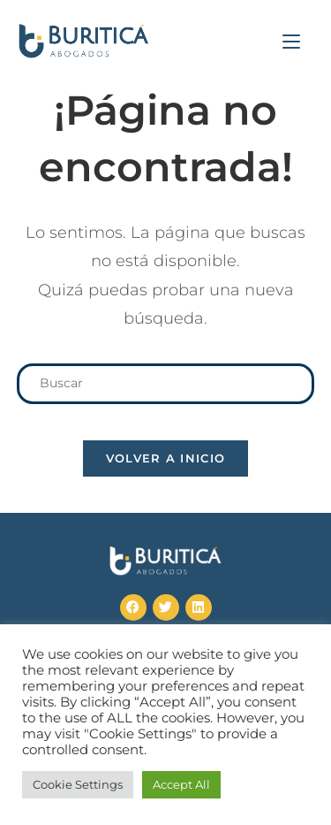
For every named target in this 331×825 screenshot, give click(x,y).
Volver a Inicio (166, 458)
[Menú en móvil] (291, 40)
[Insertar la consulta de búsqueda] (166, 383)
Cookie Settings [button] (78, 784)
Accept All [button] (181, 784)
